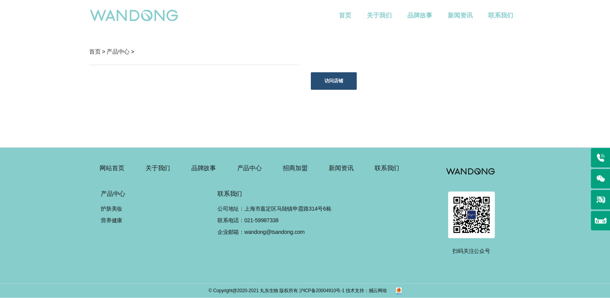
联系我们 (500, 15)
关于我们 (379, 15)
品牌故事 (419, 15)
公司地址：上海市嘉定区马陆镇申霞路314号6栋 (274, 209)
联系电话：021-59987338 (248, 220)
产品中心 (249, 168)
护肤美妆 (111, 209)
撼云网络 (378, 290)
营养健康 (111, 220)
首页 (349, 9)
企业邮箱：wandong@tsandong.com (261, 232)
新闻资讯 (460, 15)
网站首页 (112, 168)
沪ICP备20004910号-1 (322, 290)
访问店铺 (333, 81)
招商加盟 (295, 168)
